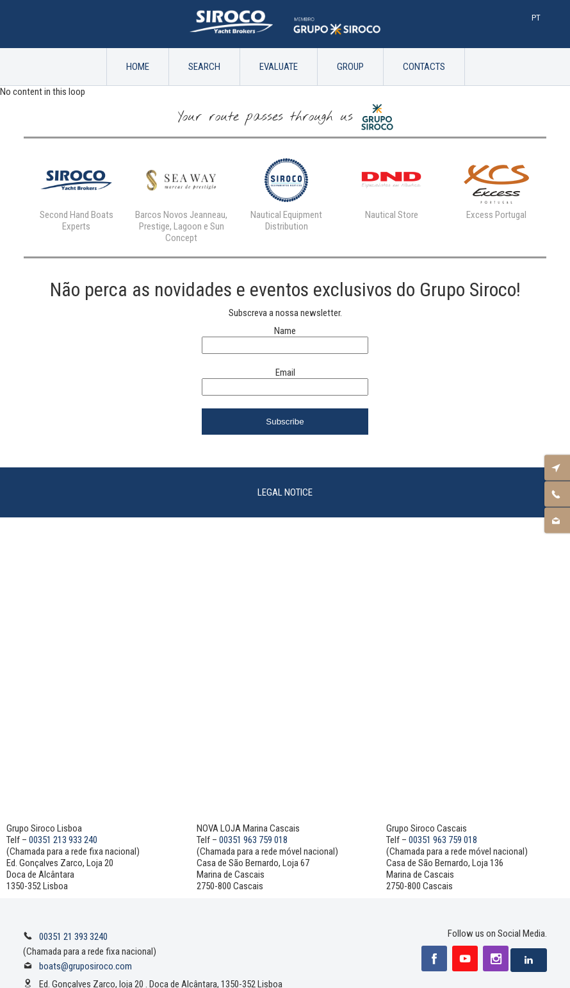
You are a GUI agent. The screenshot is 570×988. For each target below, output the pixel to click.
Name (285, 331)
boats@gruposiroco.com (85, 966)
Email (285, 372)
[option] (76, 192)
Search (204, 66)
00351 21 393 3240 (73, 936)
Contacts (424, 66)
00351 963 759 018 (253, 840)
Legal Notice (285, 492)
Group (350, 66)
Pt (536, 17)
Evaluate (278, 66)
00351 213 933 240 (63, 840)
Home (137, 66)
